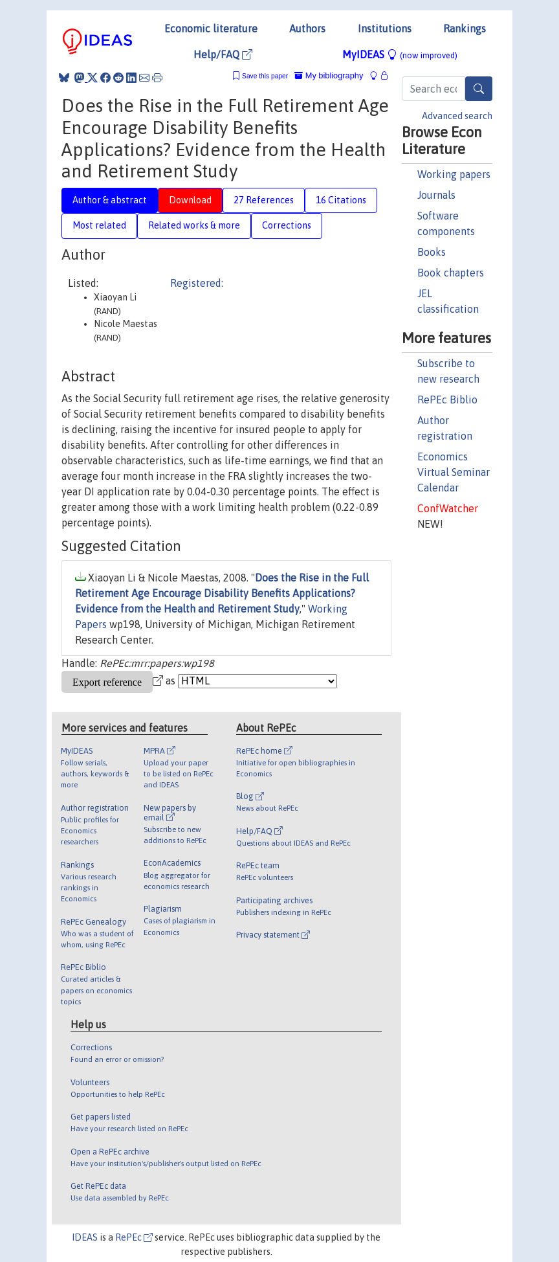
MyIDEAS (399, 54)
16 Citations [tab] (341, 200)
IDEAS (85, 1237)
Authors (307, 28)
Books (431, 252)
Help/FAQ (222, 54)
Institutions (384, 28)
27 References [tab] (264, 200)
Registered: (196, 283)
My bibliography (328, 75)
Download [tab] (190, 200)
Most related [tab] (99, 225)
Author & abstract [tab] (109, 200)
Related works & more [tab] (194, 225)
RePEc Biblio (447, 399)
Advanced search (457, 116)
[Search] (478, 88)
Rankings (464, 28)
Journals (436, 195)
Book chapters (450, 272)
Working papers (453, 174)
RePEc (134, 1237)
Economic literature (211, 28)
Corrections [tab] (286, 225)
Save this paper (265, 76)
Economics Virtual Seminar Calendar (453, 472)
